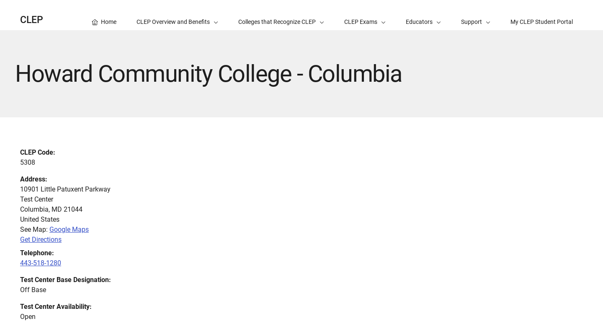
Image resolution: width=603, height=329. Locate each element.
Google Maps (69, 229)
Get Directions (41, 240)
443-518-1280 (40, 263)
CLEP (31, 20)
